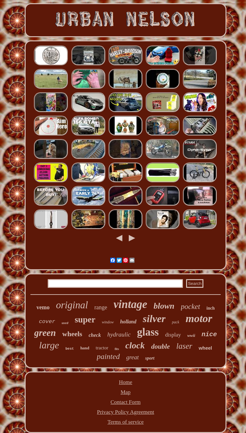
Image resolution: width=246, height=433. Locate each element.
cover (47, 322)
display (173, 335)
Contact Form (126, 402)
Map (125, 392)
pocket (190, 307)
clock (135, 345)
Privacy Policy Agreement (125, 412)
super (85, 319)
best (69, 349)
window (108, 322)
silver (154, 318)
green (45, 333)
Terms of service (125, 422)
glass (148, 332)
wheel (205, 348)
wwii (191, 335)
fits (117, 349)
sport (149, 358)
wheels (72, 334)
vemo (43, 307)
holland (128, 321)
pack (175, 322)
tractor (102, 347)
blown (164, 306)
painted (108, 356)
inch (211, 308)
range (100, 307)
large (49, 345)
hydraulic (119, 334)
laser (184, 346)
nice (209, 334)
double (160, 346)
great (132, 357)
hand (84, 348)
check (95, 335)
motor (198, 318)
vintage (130, 304)
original (72, 305)
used (65, 323)
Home (125, 382)
